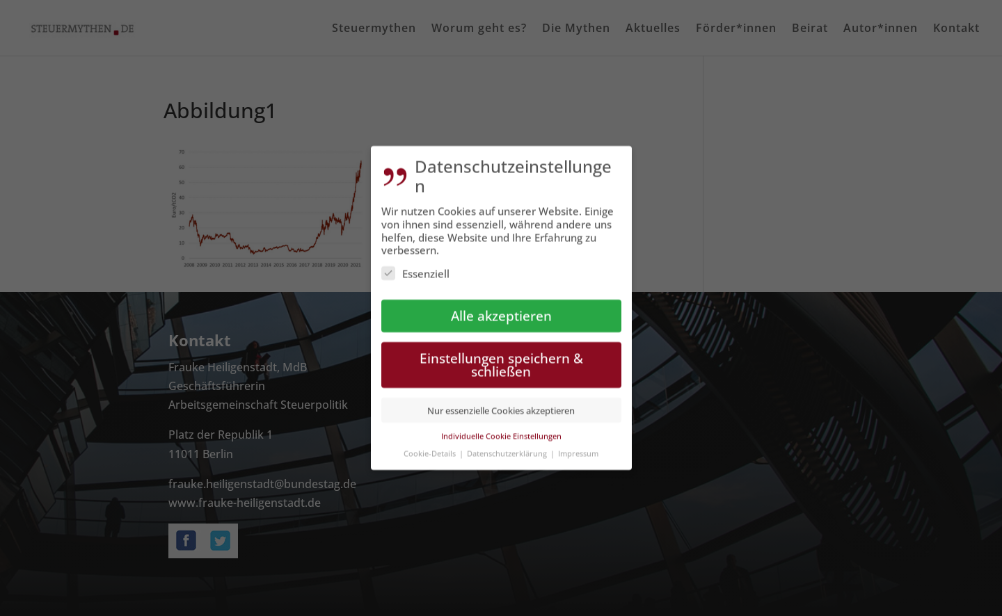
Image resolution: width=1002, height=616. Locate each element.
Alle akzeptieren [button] (501, 309)
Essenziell (415, 267)
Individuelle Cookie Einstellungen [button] (501, 429)
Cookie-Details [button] (431, 446)
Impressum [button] (578, 446)
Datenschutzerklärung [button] (508, 446)
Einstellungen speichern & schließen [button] (501, 358)
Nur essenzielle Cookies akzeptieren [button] (501, 403)
